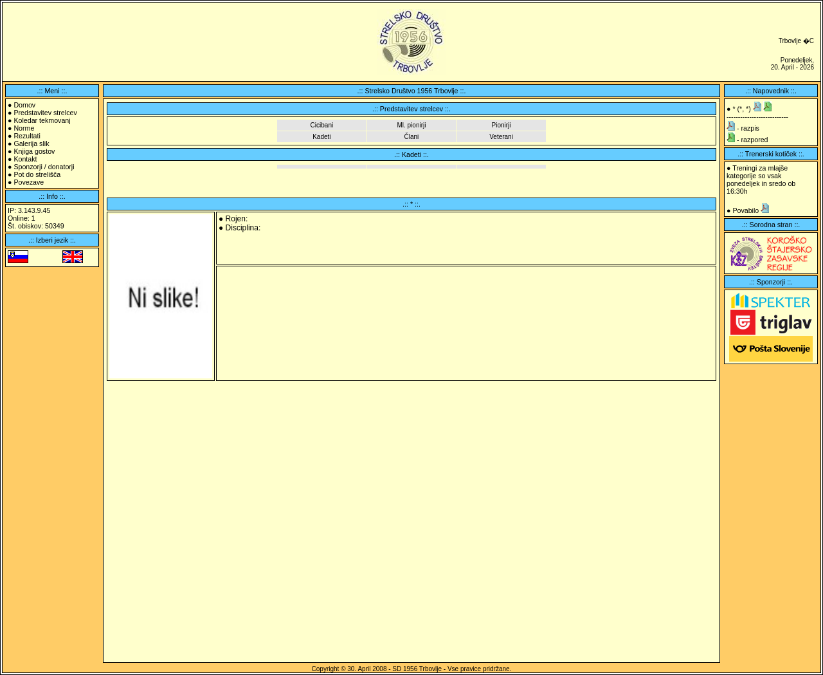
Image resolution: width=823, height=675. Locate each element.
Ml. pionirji (411, 125)
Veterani (501, 136)
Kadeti (321, 136)
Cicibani (322, 125)
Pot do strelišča (37, 174)
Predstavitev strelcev (45, 112)
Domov (24, 105)
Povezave (29, 182)
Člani (411, 136)
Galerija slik (31, 143)
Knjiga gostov (34, 151)
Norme (24, 128)
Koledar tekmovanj (42, 120)
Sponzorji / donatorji (44, 167)
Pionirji (501, 125)
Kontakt (25, 159)
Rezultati (27, 136)
